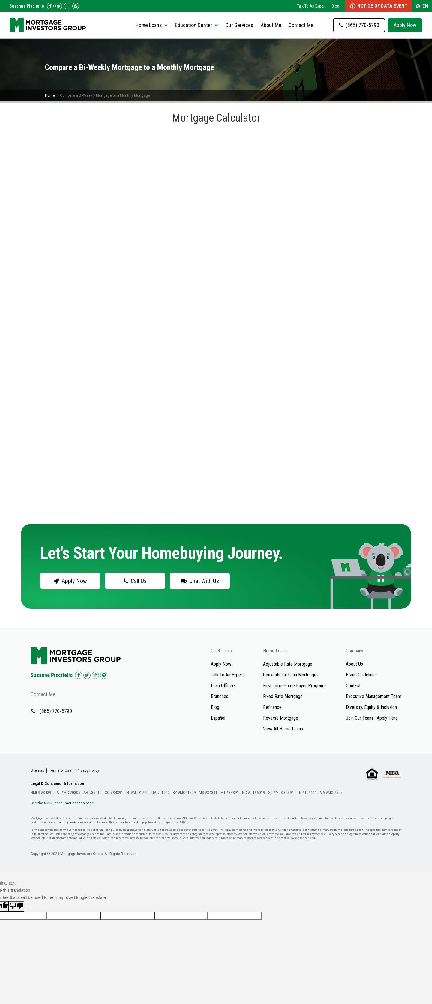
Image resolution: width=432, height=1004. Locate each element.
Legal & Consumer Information (57, 784)
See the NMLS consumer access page (62, 803)
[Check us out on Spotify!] (103, 675)
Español (218, 718)
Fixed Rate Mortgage (283, 696)
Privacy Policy (87, 770)
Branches (219, 696)
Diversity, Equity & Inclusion (371, 707)
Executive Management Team (373, 696)
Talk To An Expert (311, 6)
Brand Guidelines (361, 675)
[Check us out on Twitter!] (59, 6)
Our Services (239, 25)
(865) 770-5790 (56, 711)
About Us (354, 664)
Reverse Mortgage (280, 718)
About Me (271, 25)
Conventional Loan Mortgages (291, 675)
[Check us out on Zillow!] (67, 6)
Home (50, 95)
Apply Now (405, 25)
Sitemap (37, 770)
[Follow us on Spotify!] (75, 6)
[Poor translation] (16, 906)
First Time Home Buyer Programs (295, 685)
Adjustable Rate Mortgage (287, 664)
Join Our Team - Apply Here (372, 718)
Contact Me (301, 25)
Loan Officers (223, 685)
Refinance (272, 707)
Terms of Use (60, 770)
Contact (353, 685)
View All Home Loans (283, 729)
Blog (335, 6)
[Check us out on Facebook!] (50, 6)
